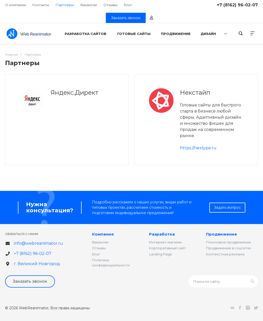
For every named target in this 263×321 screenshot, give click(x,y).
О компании (15, 5)
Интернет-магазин (165, 242)
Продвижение (221, 234)
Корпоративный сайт (167, 248)
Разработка (162, 234)
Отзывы (110, 5)
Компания (103, 234)
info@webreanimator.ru (38, 243)
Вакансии (89, 5)
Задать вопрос (227, 207)
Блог (128, 5)
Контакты (40, 5)
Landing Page (160, 254)
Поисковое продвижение (228, 242)
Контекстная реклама (225, 254)
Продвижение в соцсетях (228, 248)
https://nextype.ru (198, 147)
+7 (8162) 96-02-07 (237, 5)
